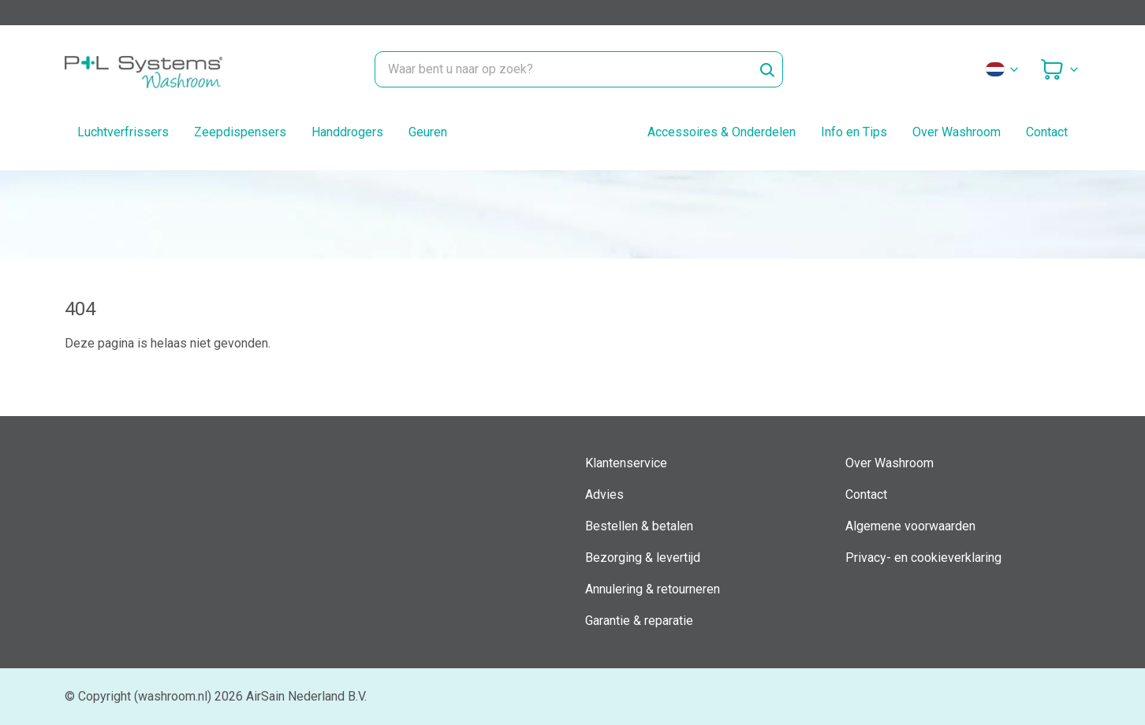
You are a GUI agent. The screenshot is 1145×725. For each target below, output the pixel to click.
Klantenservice (626, 462)
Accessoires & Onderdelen (721, 132)
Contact (1047, 132)
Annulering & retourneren (652, 589)
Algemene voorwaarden (910, 526)
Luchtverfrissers (123, 132)
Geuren (427, 132)
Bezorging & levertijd (642, 557)
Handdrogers (347, 132)
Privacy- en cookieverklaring (923, 557)
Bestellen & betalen (639, 526)
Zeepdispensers (240, 132)
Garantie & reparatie (639, 620)
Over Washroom (956, 132)
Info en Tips (854, 132)
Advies (604, 494)
